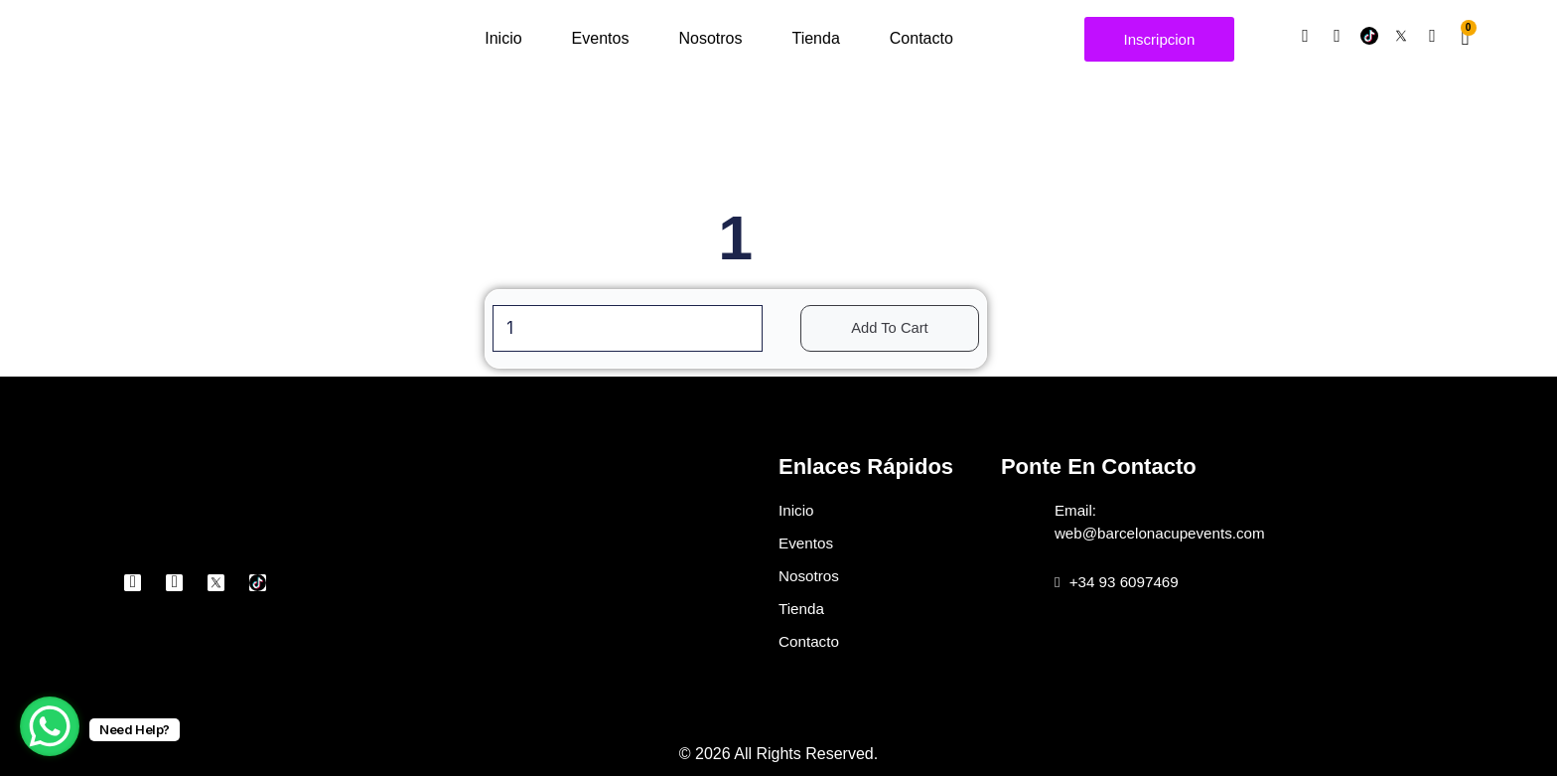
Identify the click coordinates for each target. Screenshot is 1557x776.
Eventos (601, 38)
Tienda (815, 38)
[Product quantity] (625, 330)
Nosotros (710, 38)
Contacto (921, 38)
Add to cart (897, 329)
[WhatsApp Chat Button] (49, 726)
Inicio (503, 38)
